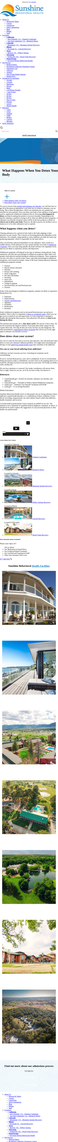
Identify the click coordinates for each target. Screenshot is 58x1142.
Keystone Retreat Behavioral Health (20, 61)
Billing (9, 31)
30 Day (9, 94)
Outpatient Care (12, 68)
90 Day (9, 98)
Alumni (9, 72)
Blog (8, 29)
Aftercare (10, 70)
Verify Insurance (8, 123)
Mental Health (11, 106)
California (10, 37)
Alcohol (9, 80)
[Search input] (28, 131)
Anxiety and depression (12, 301)
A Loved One (29, 1084)
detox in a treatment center (36, 314)
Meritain (9, 121)
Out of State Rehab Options (16, 74)
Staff (8, 33)
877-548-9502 (32, 2)
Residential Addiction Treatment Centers (21, 66)
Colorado (10, 43)
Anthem (9, 114)
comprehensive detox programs (24, 330)
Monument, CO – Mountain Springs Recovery (24, 45)
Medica (9, 117)
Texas (9, 51)
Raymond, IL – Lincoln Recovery (19, 49)
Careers (9, 23)
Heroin (9, 86)
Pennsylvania (11, 59)
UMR (8, 115)
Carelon (9, 119)
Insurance (5, 108)
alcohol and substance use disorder (29, 206)
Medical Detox (12, 65)
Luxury (9, 104)
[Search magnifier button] (56, 131)
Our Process (6, 63)
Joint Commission (13, 27)
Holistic (9, 102)
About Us (5, 19)
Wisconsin (10, 55)
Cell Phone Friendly (13, 90)
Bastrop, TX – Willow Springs (18, 53)
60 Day (9, 96)
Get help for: (29, 1071)
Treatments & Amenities (10, 78)
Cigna (9, 110)
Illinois (9, 47)
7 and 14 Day (11, 92)
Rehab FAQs (11, 76)
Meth (8, 88)
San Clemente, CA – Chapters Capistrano (22, 39)
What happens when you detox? (15, 201)
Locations (5, 35)
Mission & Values (13, 21)
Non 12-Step (11, 100)
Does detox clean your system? (15, 202)
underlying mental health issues (22, 345)
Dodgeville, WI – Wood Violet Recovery (22, 57)
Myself (29, 1077)
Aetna (9, 112)
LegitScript (10, 25)
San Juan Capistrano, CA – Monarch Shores (23, 41)
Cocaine (9, 82)
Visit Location (29, 633)
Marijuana (10, 84)
